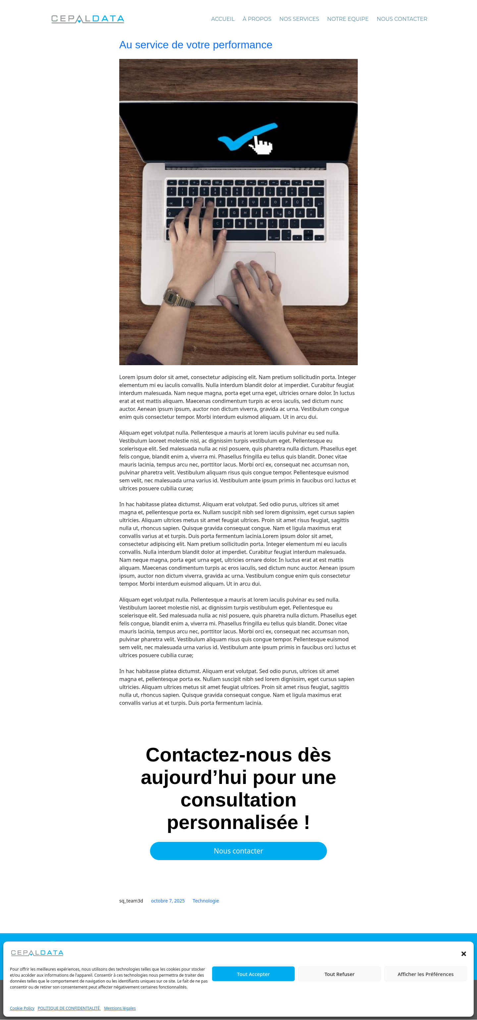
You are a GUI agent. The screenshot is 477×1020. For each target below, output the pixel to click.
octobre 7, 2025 (168, 901)
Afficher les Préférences (425, 974)
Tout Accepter (253, 974)
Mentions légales (120, 1008)
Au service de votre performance (195, 45)
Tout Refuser (340, 974)
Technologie (206, 901)
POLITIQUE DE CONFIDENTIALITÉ (69, 1008)
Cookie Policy (22, 1008)
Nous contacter (238, 851)
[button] (463, 953)
